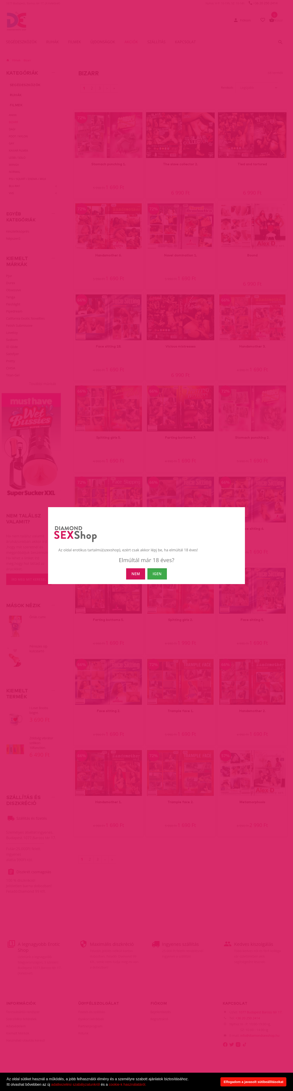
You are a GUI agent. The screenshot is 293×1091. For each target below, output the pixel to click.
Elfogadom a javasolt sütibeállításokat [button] (253, 1082)
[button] (148, 1085)
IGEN (157, 573)
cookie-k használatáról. (127, 1084)
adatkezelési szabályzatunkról (75, 1084)
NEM (135, 573)
